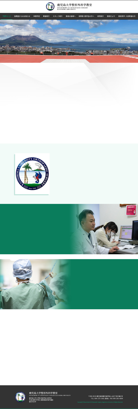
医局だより (111, 16)
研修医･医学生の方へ (86, 16)
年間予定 (36, 16)
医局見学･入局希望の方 (126, 16)
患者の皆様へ (70, 16)
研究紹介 (100, 16)
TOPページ (7, 16)
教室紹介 (46, 16)
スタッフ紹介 (58, 16)
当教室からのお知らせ (22, 16)
